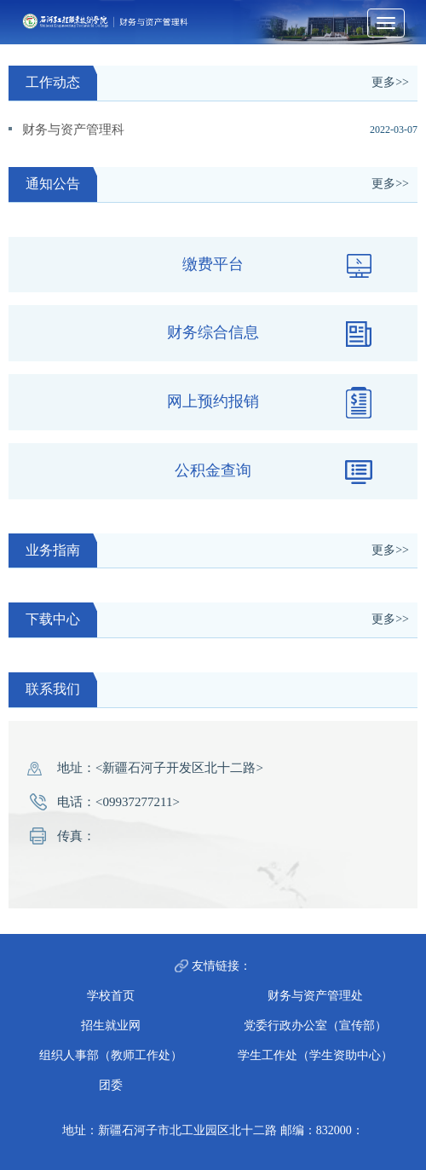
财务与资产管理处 (315, 995)
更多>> (390, 82)
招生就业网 (111, 1025)
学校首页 (111, 995)
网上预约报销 (271, 402)
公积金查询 (275, 471)
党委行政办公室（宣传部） (315, 1025)
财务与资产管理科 (73, 129)
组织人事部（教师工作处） (110, 1055)
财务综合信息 (271, 333)
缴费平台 (278, 265)
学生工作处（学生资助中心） (315, 1055)
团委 (111, 1085)
